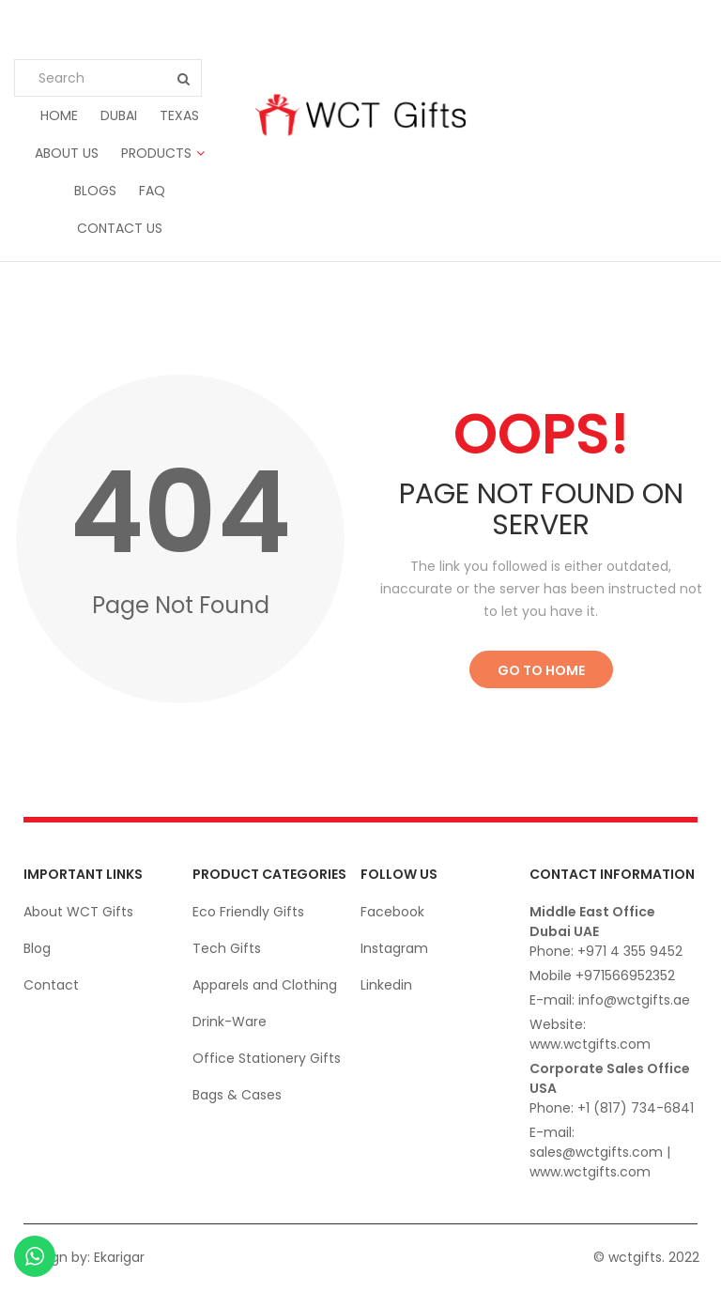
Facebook (392, 911)
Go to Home (541, 670)
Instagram (394, 948)
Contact (51, 985)
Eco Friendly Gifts (248, 911)
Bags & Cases (237, 1094)
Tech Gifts (226, 948)
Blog (37, 948)
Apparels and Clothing (264, 985)
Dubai (118, 115)
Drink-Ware (229, 1021)
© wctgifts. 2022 (646, 1257)
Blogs (95, 190)
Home (59, 115)
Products (156, 153)
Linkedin (386, 985)
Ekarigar (119, 1257)
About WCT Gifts (78, 911)
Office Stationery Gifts (266, 1058)
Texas (179, 115)
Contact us (119, 228)
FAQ (152, 190)
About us (67, 153)
